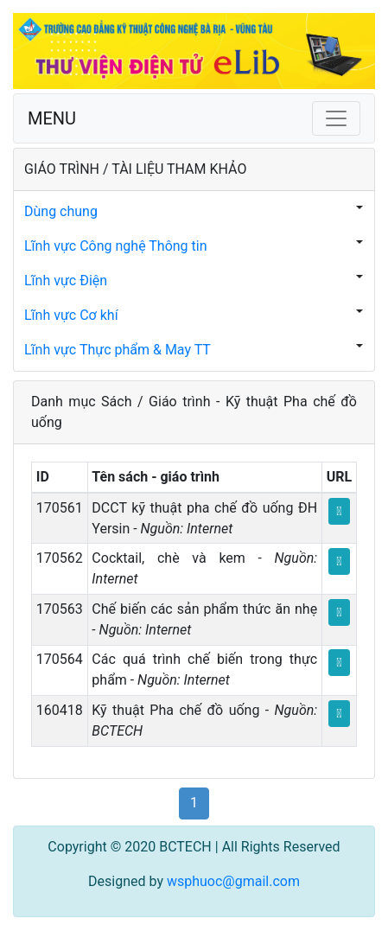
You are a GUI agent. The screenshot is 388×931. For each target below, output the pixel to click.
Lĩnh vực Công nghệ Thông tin (115, 246)
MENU (52, 118)
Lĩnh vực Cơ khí (71, 315)
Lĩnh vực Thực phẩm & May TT (117, 349)
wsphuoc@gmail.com (233, 881)
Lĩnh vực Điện (65, 280)
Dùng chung (61, 211)
